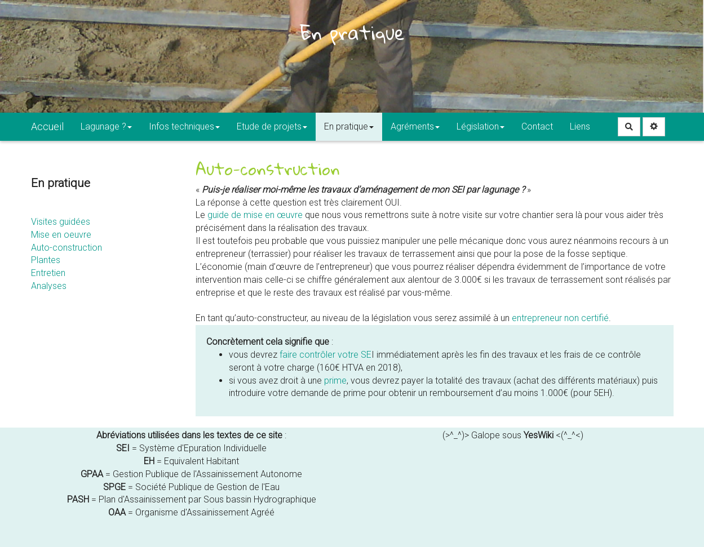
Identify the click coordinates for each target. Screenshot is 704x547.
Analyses (49, 286)
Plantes (45, 260)
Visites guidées (60, 221)
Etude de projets (272, 126)
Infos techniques (184, 126)
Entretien (48, 273)
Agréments (415, 126)
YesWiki (539, 435)
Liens (580, 126)
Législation (480, 126)
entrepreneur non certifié (560, 318)
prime (335, 380)
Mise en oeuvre (61, 234)
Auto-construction (66, 247)
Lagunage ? (106, 126)
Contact (537, 126)
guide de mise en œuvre (255, 215)
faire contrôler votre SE (325, 354)
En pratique (349, 126)
